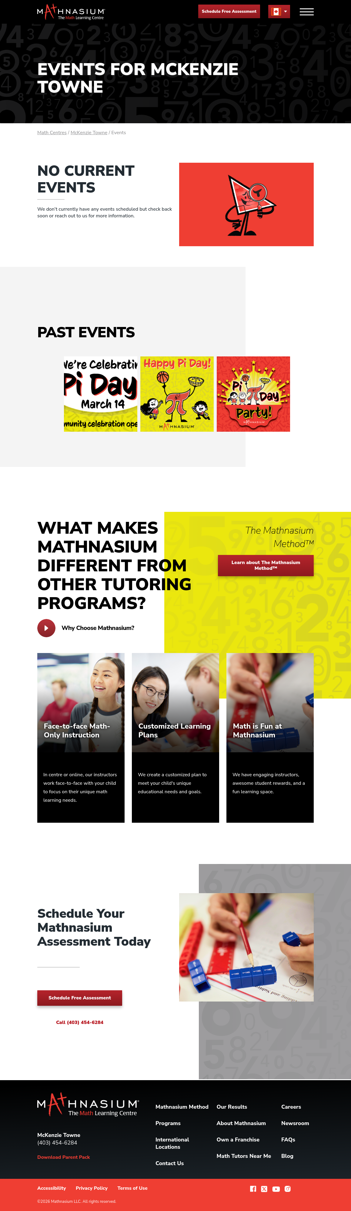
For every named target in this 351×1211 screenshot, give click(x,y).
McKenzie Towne (89, 132)
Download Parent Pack (63, 1157)
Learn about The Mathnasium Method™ (266, 565)
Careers (291, 1107)
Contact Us (169, 1163)
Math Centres (52, 132)
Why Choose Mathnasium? (85, 628)
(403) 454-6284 (57, 1142)
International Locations (172, 1143)
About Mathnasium (241, 1123)
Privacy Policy (92, 1188)
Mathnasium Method (182, 1107)
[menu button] (279, 11)
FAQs (288, 1139)
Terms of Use (132, 1188)
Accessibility (51, 1188)
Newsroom (295, 1123)
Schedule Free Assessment (229, 11)
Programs (168, 1123)
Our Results (232, 1107)
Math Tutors (244, 1156)
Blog (287, 1156)
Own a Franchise (238, 1139)
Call (79, 1022)
